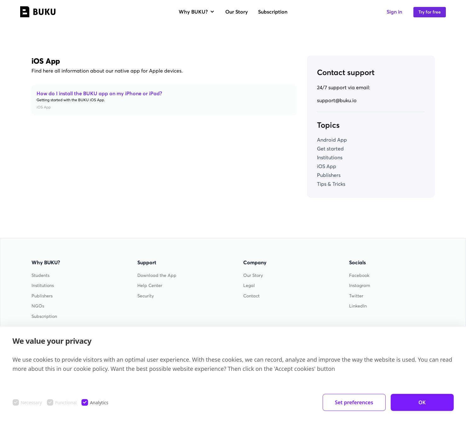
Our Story (236, 12)
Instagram (359, 285)
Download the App (156, 275)
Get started (330, 148)
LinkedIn (358, 306)
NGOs (38, 306)
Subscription (272, 12)
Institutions (329, 157)
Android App (332, 140)
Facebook (359, 275)
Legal (249, 285)
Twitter (356, 296)
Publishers (329, 175)
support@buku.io (337, 100)
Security (145, 296)
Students (40, 275)
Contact (251, 296)
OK (422, 402)
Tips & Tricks (331, 184)
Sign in (394, 12)
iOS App (326, 166)
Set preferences (354, 402)
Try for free (429, 12)
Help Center (149, 285)
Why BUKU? (197, 12)
